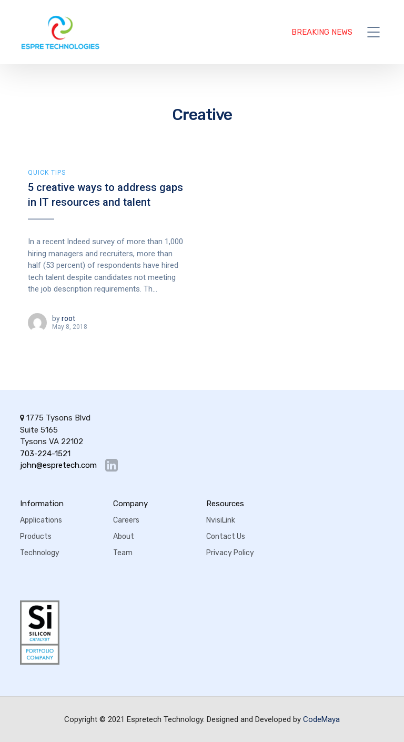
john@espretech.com (58, 465)
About (123, 536)
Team (123, 552)
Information (42, 503)
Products (36, 536)
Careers (126, 520)
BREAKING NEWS (321, 32)
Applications (41, 520)
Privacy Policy (230, 552)
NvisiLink (220, 520)
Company (130, 503)
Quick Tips (47, 172)
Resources (225, 503)
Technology (39, 552)
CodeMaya (321, 719)
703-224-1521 (45, 453)
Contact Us (225, 536)
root (68, 318)
